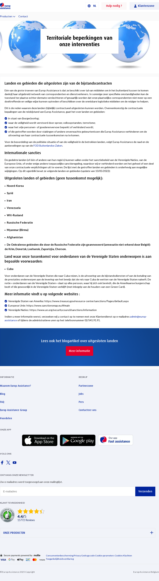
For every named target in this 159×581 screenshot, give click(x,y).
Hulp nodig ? (114, 6)
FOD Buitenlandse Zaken (47, 145)
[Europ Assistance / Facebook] (3, 463)
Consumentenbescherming (59, 555)
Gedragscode (88, 555)
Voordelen (6, 418)
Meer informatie (79, 351)
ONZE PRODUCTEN (78, 532)
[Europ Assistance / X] (9, 463)
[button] (92, 6)
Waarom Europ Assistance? (15, 385)
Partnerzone (86, 385)
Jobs (81, 393)
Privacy (77, 555)
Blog (2, 393)
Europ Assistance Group (13, 410)
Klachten (127, 555)
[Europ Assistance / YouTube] (15, 463)
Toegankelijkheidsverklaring (60, 558)
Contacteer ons (87, 410)
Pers (81, 402)
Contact (23, 16)
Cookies (119, 555)
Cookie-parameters (104, 555)
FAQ (2, 402)
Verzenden (145, 491)
